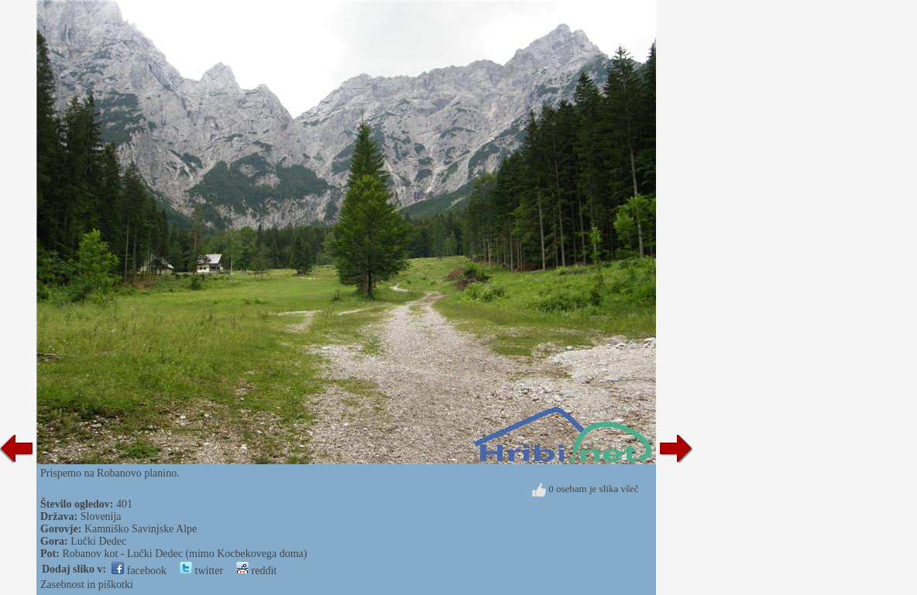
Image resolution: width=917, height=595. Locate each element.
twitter (201, 570)
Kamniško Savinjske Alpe (140, 529)
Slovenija (101, 516)
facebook (139, 570)
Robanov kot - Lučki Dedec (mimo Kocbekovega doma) (184, 553)
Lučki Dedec (98, 541)
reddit (256, 570)
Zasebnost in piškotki (86, 584)
